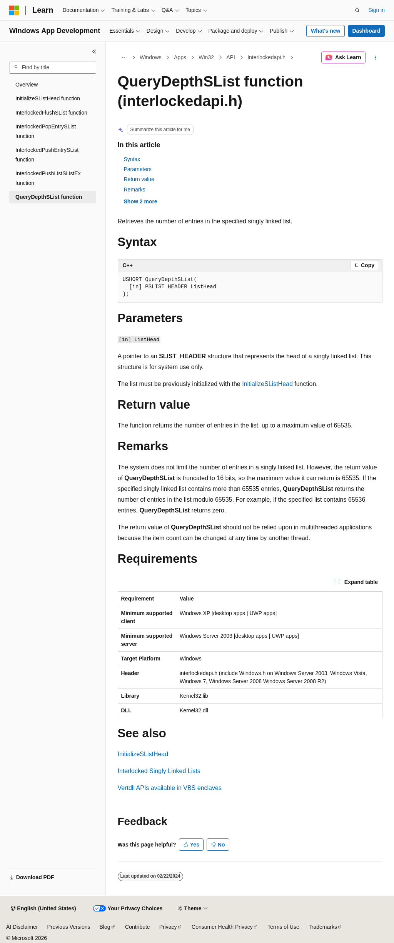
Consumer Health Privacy (222, 927)
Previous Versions (68, 927)
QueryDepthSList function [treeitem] (48, 197)
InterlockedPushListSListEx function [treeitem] (48, 178)
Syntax (132, 159)
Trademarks (323, 927)
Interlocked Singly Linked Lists (159, 771)
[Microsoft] (14, 10)
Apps (180, 57)
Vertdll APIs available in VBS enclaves (170, 788)
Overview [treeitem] (26, 84)
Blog (105, 927)
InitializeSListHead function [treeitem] (47, 98)
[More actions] (375, 58)
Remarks (134, 189)
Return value (139, 179)
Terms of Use (283, 927)
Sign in (376, 10)
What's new (325, 31)
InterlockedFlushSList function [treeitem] (51, 113)
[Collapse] (94, 51)
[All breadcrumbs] (124, 58)
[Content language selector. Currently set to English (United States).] (43, 909)
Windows (151, 57)
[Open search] (357, 10)
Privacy (168, 927)
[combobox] (52, 68)
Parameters (138, 169)
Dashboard (366, 31)
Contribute (137, 927)
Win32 (206, 57)
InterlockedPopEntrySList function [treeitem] (45, 131)
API (230, 57)
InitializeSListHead (267, 384)
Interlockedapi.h (266, 57)
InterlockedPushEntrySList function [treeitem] (46, 155)
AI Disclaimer (22, 927)
